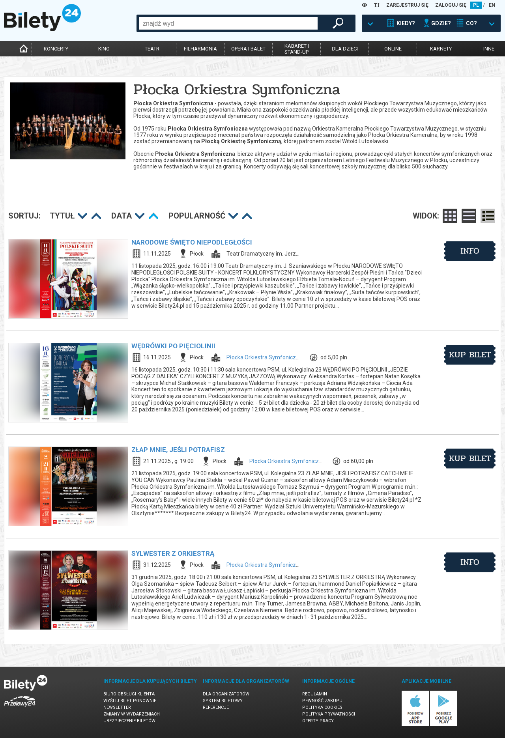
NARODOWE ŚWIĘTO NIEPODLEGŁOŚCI (191, 242)
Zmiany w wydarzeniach (131, 714)
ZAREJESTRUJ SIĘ (407, 5)
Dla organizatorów (226, 694)
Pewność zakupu (322, 700)
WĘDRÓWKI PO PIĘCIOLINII (173, 346)
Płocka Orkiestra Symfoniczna (264, 357)
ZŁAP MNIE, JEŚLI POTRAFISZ (178, 450)
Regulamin (314, 694)
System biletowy (223, 700)
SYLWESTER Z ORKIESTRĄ (172, 553)
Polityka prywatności (328, 714)
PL (476, 5)
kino (104, 49)
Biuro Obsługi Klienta (129, 694)
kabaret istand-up (296, 49)
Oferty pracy (318, 720)
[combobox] (228, 23)
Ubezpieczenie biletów (129, 720)
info (469, 251)
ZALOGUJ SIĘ (450, 5)
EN (492, 5)
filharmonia (200, 49)
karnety (441, 49)
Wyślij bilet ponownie (129, 700)
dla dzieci (345, 49)
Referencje (216, 707)
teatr (152, 49)
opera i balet (248, 49)
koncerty (56, 49)
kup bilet (470, 354)
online (393, 49)
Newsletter (117, 707)
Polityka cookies (322, 707)
